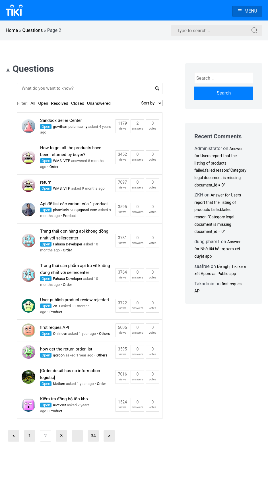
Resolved (59, 103)
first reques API (54, 327)
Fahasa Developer (67, 244)
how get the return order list (66, 349)
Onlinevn (60, 333)
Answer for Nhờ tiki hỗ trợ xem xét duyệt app (217, 249)
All (32, 103)
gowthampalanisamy (70, 126)
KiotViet (59, 405)
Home (12, 30)
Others (104, 333)
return (45, 182)
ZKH (56, 306)
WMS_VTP (61, 161)
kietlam (59, 384)
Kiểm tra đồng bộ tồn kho (64, 398)
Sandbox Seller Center (61, 120)
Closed (77, 103)
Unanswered (99, 103)
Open (43, 103)
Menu (247, 11)
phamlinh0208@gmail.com (75, 210)
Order (54, 167)
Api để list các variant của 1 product (74, 203)
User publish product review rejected (74, 299)
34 (95, 437)
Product (69, 216)
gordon (59, 355)
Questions (32, 30)
